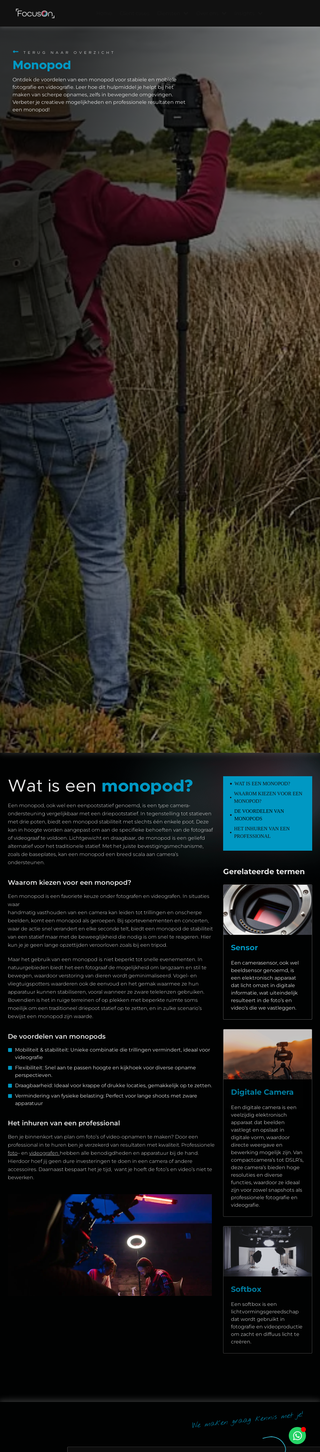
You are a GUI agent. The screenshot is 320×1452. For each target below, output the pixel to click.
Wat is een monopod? (262, 783)
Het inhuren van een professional (262, 832)
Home (104, 13)
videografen (44, 1153)
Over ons (211, 13)
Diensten (172, 13)
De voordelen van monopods (259, 814)
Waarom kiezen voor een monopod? (268, 797)
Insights (248, 13)
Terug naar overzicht (69, 52)
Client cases (134, 13)
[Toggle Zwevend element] (297, 1435)
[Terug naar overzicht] (15, 51)
